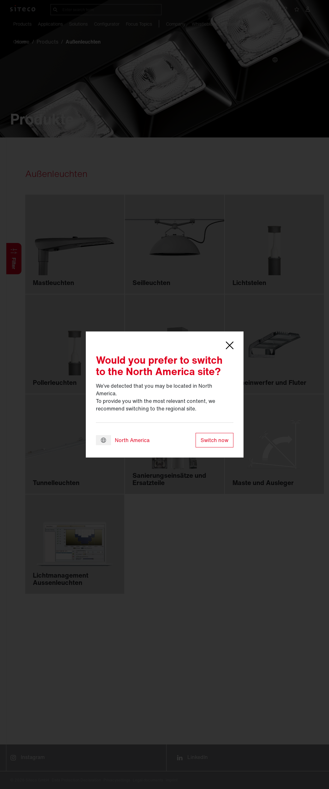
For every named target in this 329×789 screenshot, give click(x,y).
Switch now (214, 440)
